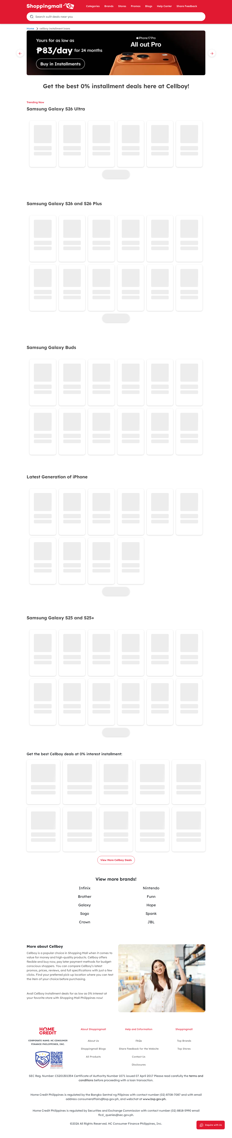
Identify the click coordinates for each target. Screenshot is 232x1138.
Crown (84, 922)
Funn (151, 896)
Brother (84, 896)
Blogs (148, 6)
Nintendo (151, 888)
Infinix (84, 888)
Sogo (84, 913)
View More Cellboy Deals (116, 860)
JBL (151, 922)
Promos (135, 6)
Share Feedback (187, 6)
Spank (151, 913)
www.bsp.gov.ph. (154, 1099)
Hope (151, 905)
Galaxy (84, 905)
